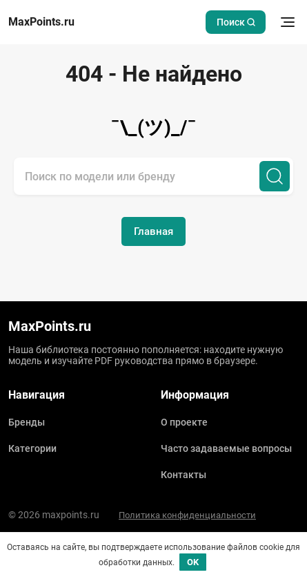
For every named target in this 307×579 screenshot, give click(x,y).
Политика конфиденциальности (187, 515)
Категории (32, 448)
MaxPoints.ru (41, 22)
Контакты (183, 474)
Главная (153, 231)
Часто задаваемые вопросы (226, 448)
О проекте (184, 422)
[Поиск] (274, 176)
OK (193, 562)
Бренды (26, 422)
